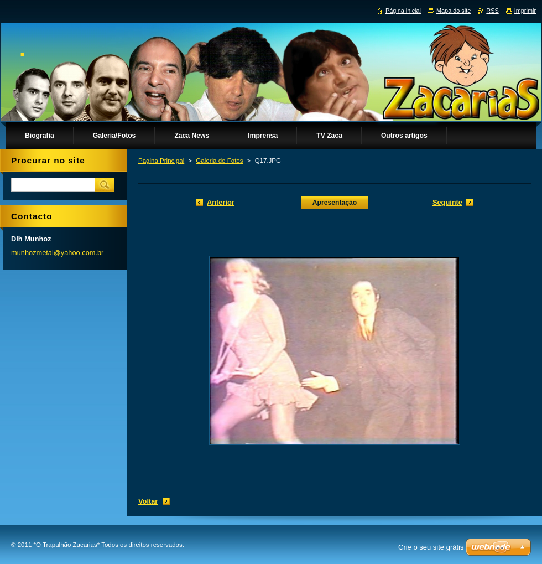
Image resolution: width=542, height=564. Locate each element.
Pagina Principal (161, 160)
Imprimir (525, 10)
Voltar (148, 501)
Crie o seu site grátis (431, 547)
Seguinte (447, 202)
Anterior (220, 202)
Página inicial (403, 10)
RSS (492, 10)
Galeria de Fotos (219, 160)
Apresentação (334, 202)
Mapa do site (453, 10)
